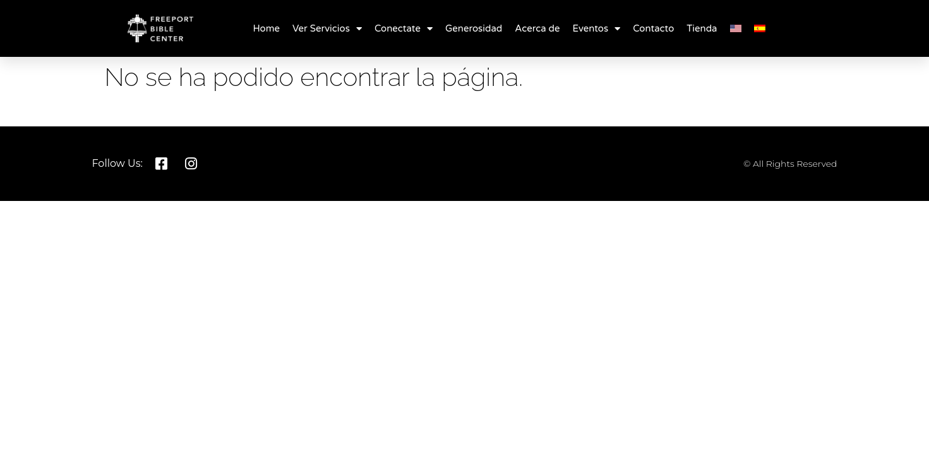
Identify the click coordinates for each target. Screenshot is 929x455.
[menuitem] (735, 28)
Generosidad (473, 28)
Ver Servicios (327, 29)
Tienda (701, 28)
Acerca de (537, 28)
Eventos (597, 29)
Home (266, 28)
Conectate (404, 29)
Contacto (653, 28)
